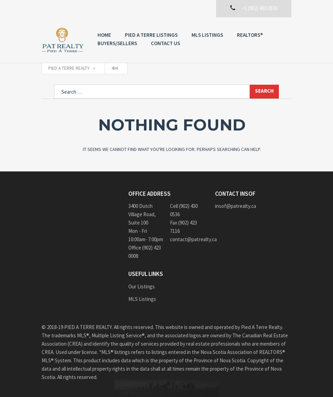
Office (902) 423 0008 (144, 251)
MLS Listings (207, 35)
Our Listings (141, 286)
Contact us (165, 43)
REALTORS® (250, 35)
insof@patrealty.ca (235, 206)
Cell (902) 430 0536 (184, 210)
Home (104, 35)
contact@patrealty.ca (187, 239)
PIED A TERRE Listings (151, 35)
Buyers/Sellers (117, 43)
